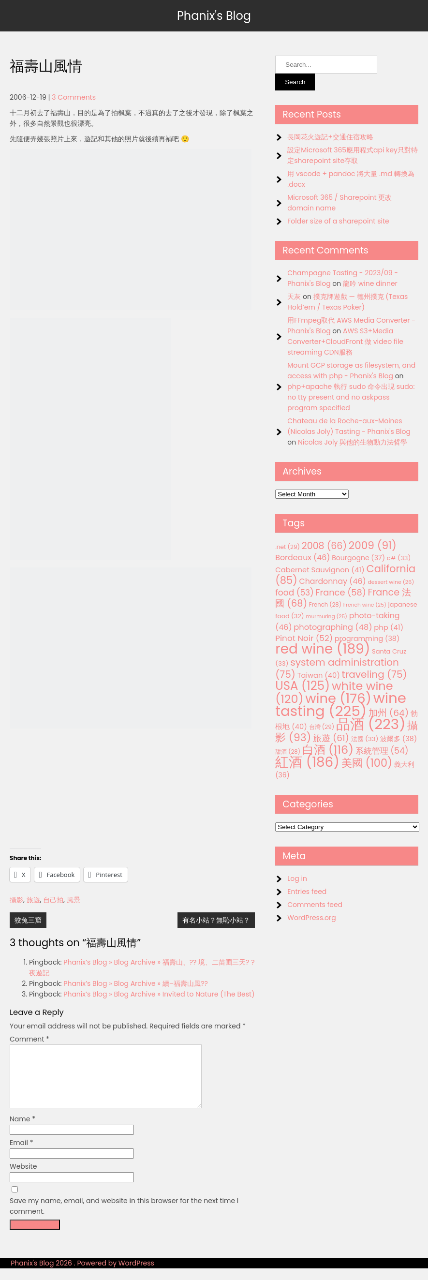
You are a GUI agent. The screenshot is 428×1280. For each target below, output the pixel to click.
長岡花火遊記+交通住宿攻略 (330, 137)
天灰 (294, 296)
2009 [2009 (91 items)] (373, 545)
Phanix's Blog (214, 16)
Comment (29, 1039)
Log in (297, 878)
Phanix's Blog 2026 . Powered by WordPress (82, 1275)
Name (22, 1130)
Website (23, 1178)
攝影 (16, 900)
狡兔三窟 (28, 920)
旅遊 (33, 900)
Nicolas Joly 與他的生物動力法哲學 (352, 442)
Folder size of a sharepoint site (338, 221)
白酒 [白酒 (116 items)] (328, 750)
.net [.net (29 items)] (287, 547)
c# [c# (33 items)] (399, 558)
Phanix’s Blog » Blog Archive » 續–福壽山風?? (135, 983)
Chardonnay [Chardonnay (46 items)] (332, 581)
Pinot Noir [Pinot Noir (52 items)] (304, 638)
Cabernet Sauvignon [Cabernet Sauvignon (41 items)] (319, 570)
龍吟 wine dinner (370, 283)
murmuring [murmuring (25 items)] (326, 616)
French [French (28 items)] (325, 605)
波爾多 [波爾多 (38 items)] (398, 739)
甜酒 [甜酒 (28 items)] (287, 752)
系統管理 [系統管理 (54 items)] (382, 751)
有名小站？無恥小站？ (216, 920)
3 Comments (74, 97)
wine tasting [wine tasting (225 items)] (340, 704)
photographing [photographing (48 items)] (333, 627)
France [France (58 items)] (341, 592)
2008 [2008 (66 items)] (324, 545)
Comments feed (314, 904)
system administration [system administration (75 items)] (336, 668)
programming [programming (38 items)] (367, 638)
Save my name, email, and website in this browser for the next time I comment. (124, 1217)
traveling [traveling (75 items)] (374, 674)
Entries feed (306, 891)
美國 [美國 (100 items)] (367, 763)
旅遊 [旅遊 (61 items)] (331, 738)
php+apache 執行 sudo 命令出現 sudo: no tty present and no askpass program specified (350, 397)
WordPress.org (311, 918)
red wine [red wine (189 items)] (322, 649)
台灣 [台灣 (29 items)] (322, 727)
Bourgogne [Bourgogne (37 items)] (358, 558)
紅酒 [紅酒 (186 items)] (307, 762)
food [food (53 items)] (294, 592)
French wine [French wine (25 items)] (364, 605)
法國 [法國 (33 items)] (365, 739)
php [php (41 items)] (388, 627)
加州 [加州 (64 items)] (389, 712)
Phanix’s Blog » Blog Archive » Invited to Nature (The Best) (158, 994)
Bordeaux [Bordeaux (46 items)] (302, 557)
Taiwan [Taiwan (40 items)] (318, 675)
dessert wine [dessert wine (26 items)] (391, 582)
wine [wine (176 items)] (338, 698)
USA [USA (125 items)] (302, 685)
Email (21, 1154)
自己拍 (53, 900)
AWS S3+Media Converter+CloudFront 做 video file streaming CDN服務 (345, 341)
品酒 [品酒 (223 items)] (370, 724)
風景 (73, 900)
